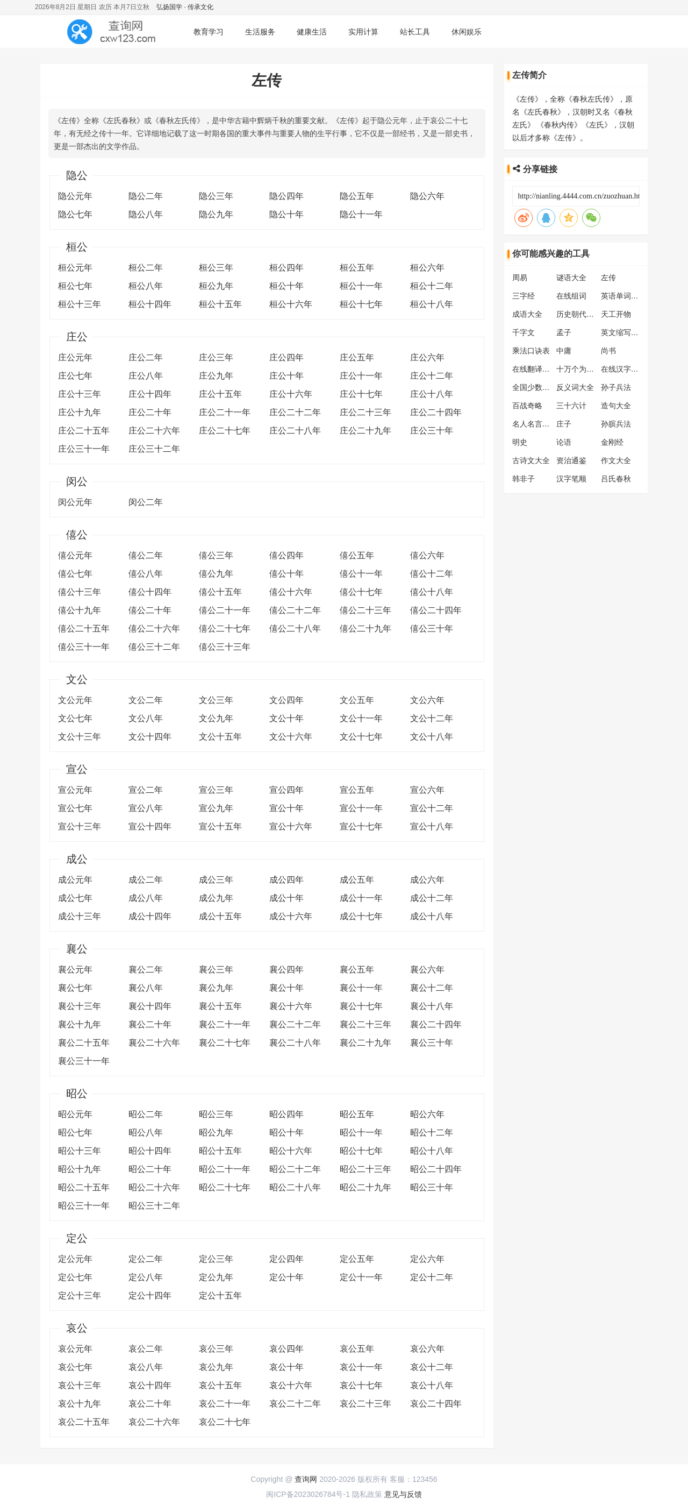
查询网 (306, 1479)
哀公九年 (216, 1367)
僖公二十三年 (365, 610)
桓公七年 (75, 285)
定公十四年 (149, 1295)
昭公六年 (427, 1114)
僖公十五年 (220, 592)
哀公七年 (75, 1367)
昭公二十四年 (436, 1169)
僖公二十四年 (436, 610)
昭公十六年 (290, 1150)
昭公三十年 (431, 1187)
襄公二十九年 (365, 1042)
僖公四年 (286, 555)
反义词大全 (575, 387)
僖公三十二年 (154, 646)
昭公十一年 (361, 1132)
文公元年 (75, 700)
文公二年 (145, 700)
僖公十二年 (431, 573)
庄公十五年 (220, 394)
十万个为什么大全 (586, 369)
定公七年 (75, 1277)
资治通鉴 (571, 460)
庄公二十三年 (365, 412)
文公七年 (75, 718)
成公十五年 (220, 916)
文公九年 (216, 718)
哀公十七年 (361, 1385)
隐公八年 (145, 214)
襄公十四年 (149, 1006)
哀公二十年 (149, 1403)
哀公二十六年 (154, 1421)
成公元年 (75, 879)
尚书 (608, 350)
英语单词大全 (623, 296)
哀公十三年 (79, 1385)
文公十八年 (431, 736)
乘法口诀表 (531, 350)
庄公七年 (75, 375)
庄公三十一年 (84, 448)
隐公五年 (357, 196)
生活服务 (260, 31)
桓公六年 (427, 267)
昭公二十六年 (154, 1187)
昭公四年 (286, 1114)
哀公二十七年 (224, 1421)
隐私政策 (367, 1494)
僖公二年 (145, 555)
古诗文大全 (531, 460)
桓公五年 (357, 267)
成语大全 (527, 314)
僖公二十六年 (154, 628)
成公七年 (75, 898)
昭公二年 (145, 1114)
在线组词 (571, 296)
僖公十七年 (361, 592)
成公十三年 (79, 916)
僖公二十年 (149, 610)
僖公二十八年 (295, 628)
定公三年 (216, 1258)
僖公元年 (75, 555)
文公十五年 (220, 736)
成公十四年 (149, 916)
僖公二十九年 (365, 628)
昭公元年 (75, 1114)
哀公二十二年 (295, 1403)
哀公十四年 (149, 1385)
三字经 (523, 296)
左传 (608, 277)
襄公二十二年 (295, 1024)
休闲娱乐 (467, 31)
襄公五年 (357, 969)
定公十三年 (79, 1295)
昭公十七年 (361, 1150)
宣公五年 (357, 789)
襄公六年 (427, 969)
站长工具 (415, 31)
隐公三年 (216, 196)
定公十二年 (431, 1277)
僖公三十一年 (84, 646)
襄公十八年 (431, 1006)
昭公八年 (145, 1132)
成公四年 (286, 879)
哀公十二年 (431, 1367)
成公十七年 (361, 916)
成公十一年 (361, 898)
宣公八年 (145, 808)
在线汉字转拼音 (627, 369)
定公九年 (216, 1277)
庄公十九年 (79, 412)
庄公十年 (286, 375)
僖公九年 (216, 573)
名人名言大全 (534, 424)
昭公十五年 (220, 1150)
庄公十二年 (431, 375)
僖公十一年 (361, 573)
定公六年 (427, 1258)
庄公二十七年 (224, 430)
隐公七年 (75, 214)
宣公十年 (286, 808)
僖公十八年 (431, 592)
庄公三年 (216, 357)
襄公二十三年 (365, 1024)
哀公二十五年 (84, 1421)
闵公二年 (145, 502)
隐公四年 (286, 196)
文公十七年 (361, 736)
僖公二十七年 (224, 628)
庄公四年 (286, 357)
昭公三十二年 (154, 1205)
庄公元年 (75, 357)
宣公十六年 (290, 826)
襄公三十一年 (84, 1061)
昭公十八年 (431, 1150)
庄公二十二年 (295, 412)
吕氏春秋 (616, 478)
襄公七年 (75, 987)
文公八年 (145, 718)
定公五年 (357, 1258)
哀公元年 (75, 1348)
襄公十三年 (79, 1006)
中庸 (563, 350)
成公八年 (145, 898)
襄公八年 (145, 987)
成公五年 (357, 879)
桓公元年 (75, 267)
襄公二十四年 (436, 1024)
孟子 (563, 332)
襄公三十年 (431, 1042)
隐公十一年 (361, 214)
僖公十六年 (290, 592)
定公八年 (145, 1277)
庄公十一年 (361, 375)
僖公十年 (286, 573)
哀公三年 (216, 1348)
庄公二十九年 (365, 430)
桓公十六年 (290, 304)
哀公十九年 (79, 1403)
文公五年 (357, 700)
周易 (519, 277)
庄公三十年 (431, 430)
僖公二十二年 (295, 610)
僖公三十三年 (224, 646)
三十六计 (571, 405)
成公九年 (216, 898)
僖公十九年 (79, 610)
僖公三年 (216, 555)
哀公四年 (286, 1348)
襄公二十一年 (224, 1024)
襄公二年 (145, 969)
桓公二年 (145, 267)
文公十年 (286, 718)
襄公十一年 (361, 987)
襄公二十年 (149, 1024)
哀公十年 (286, 1367)
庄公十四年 (149, 394)
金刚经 (612, 442)
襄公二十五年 (84, 1042)
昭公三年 (216, 1114)
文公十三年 (79, 736)
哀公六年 (427, 1348)
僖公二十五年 (84, 628)
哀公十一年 (361, 1367)
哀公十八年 (431, 1385)
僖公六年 (427, 555)
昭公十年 (286, 1132)
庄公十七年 (361, 394)
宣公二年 (145, 789)
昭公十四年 (149, 1150)
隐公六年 (427, 196)
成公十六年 (290, 916)
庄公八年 (145, 375)
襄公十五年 (220, 1006)
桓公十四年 (149, 304)
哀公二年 (145, 1348)
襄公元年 (75, 969)
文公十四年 (149, 736)
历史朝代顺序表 (582, 314)
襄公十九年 (79, 1024)
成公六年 (427, 879)
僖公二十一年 (224, 610)
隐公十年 (286, 214)
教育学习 (209, 31)
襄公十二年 (431, 987)
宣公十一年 (361, 808)
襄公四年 (286, 969)
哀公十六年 (290, 1385)
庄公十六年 (290, 394)
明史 (519, 442)
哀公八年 (145, 1367)
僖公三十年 (431, 628)
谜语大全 (571, 277)
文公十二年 (431, 718)
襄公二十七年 (224, 1042)
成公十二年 (431, 898)
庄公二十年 (149, 412)
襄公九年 (216, 987)
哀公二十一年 (224, 1403)
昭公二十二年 (295, 1169)
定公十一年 (361, 1277)
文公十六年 (290, 736)
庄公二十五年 (84, 430)
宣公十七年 (361, 826)
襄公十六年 (290, 1006)
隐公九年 (216, 214)
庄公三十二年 (154, 448)
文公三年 (216, 700)
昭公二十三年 (365, 1169)
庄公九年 (216, 375)
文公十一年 (361, 718)
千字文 (523, 332)
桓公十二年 (431, 285)
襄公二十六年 (154, 1042)
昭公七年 (75, 1132)
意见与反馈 (403, 1494)
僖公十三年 (79, 592)
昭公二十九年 (365, 1187)
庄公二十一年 (224, 412)
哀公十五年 (220, 1385)
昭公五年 (357, 1114)
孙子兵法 (616, 387)
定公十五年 (220, 1295)
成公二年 (145, 879)
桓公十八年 (431, 304)
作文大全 (616, 460)
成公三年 (216, 879)
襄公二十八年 (295, 1042)
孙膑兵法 (616, 424)
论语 (563, 442)
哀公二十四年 (436, 1403)
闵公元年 (75, 502)
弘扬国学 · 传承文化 (184, 7)
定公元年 (75, 1258)
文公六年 (427, 700)
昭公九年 (216, 1132)
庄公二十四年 (436, 412)
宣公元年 (75, 789)
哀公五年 (357, 1348)
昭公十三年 (79, 1150)
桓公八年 (145, 285)
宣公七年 (75, 808)
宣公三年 (216, 789)
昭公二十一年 (224, 1169)
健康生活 (312, 31)
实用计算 (363, 31)
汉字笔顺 (571, 478)
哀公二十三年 (365, 1403)
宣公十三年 (79, 826)
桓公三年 (216, 267)
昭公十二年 (431, 1132)
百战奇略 (527, 405)
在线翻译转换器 (538, 369)
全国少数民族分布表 (546, 387)
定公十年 (286, 1277)
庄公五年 (357, 357)
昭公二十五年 (84, 1187)
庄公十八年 (431, 394)
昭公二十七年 (224, 1187)
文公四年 (286, 700)
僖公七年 (75, 573)
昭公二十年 (149, 1169)
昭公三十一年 (84, 1205)
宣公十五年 (220, 826)
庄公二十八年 (295, 430)
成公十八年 (431, 916)
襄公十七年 (361, 1006)
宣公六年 (427, 789)
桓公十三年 (79, 304)
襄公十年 (286, 987)
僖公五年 (357, 555)
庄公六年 (427, 357)
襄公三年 (216, 969)
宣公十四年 (149, 826)
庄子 (563, 424)
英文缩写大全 (623, 332)
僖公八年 (145, 573)
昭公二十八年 (295, 1187)
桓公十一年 (361, 285)
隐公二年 (145, 196)
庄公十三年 (79, 394)
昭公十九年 (79, 1169)
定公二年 (145, 1258)
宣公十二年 (431, 808)
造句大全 (616, 405)
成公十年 (286, 898)
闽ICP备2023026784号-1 (308, 1494)
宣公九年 (216, 808)
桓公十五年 (220, 304)
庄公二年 (145, 357)
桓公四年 (286, 267)
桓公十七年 (361, 304)
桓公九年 (216, 285)
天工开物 (616, 314)
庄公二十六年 (154, 430)
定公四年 (286, 1258)
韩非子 (523, 478)
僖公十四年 (149, 592)
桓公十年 (286, 285)
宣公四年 (286, 789)
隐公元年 (75, 196)
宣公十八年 (431, 826)
